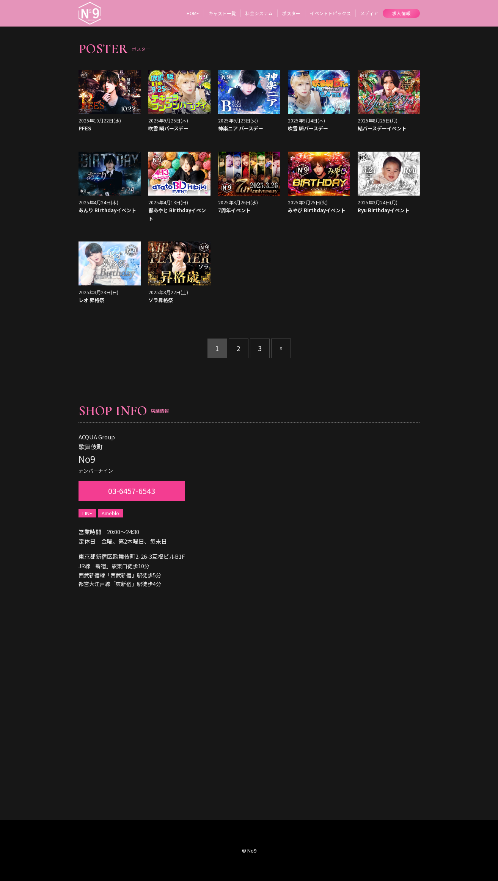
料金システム (259, 13)
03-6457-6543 (131, 490)
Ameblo (110, 513)
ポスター (291, 13)
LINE (87, 513)
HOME (193, 13)
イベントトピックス (330, 13)
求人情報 (401, 13)
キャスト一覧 (222, 13)
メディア (369, 13)
